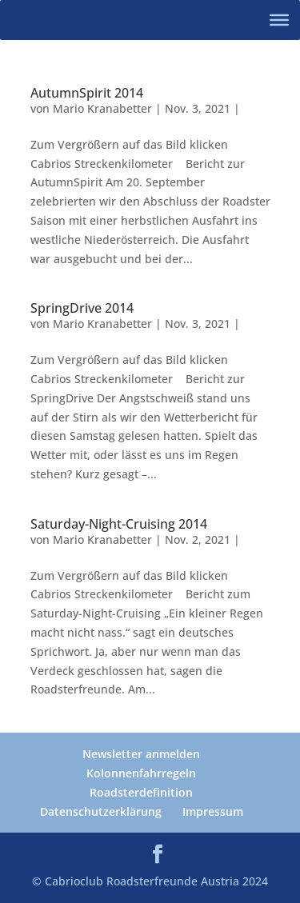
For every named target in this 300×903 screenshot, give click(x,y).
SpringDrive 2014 (82, 308)
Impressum (212, 811)
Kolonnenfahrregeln (141, 773)
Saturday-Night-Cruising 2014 (118, 524)
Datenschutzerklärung (101, 811)
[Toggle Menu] (279, 20)
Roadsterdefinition (141, 792)
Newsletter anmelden (141, 753)
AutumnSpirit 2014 (86, 93)
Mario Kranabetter (102, 108)
